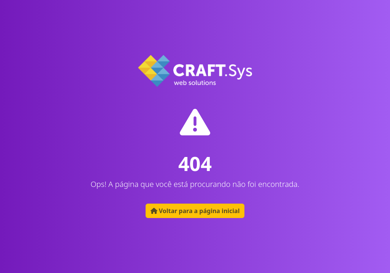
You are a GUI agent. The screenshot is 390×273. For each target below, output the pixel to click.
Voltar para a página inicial (195, 211)
